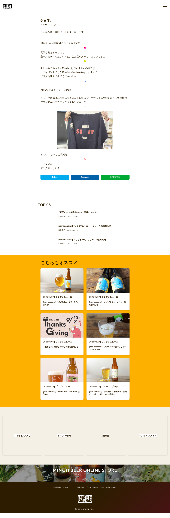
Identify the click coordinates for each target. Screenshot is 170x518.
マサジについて (69, 493)
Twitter (55, 177)
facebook (85, 177)
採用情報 (80, 493)
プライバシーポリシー (95, 493)
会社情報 (57, 493)
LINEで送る (115, 177)
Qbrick (67, 90)
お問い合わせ (111, 493)
